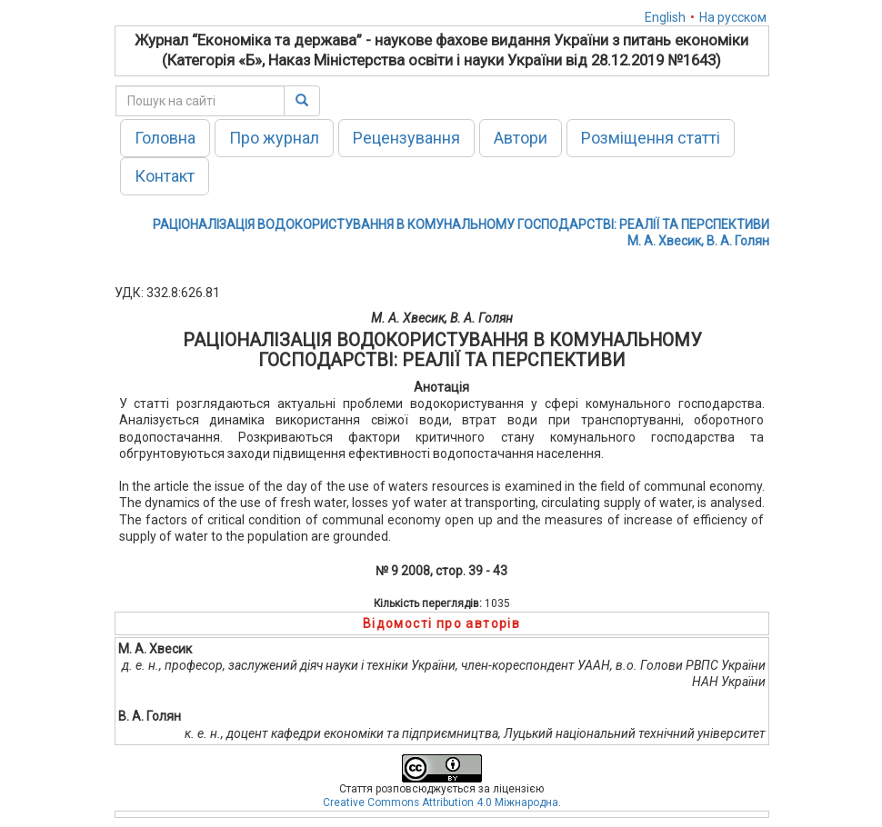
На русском (733, 17)
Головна (165, 137)
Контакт (165, 175)
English (665, 17)
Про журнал (274, 137)
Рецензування (406, 137)
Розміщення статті (650, 137)
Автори (520, 137)
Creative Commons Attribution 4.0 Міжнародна (440, 802)
